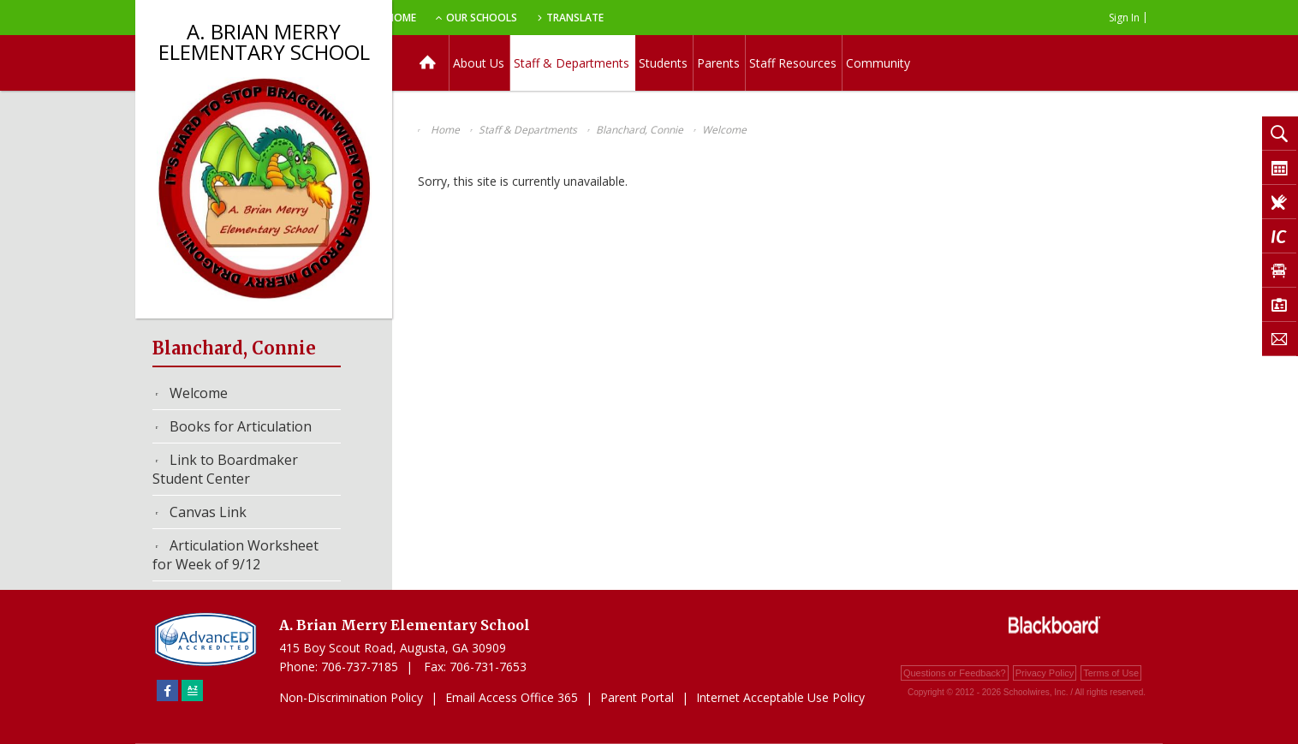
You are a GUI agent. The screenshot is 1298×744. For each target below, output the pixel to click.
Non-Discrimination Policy (351, 697)
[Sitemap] (192, 690)
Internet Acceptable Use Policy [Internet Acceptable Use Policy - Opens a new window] (780, 697)
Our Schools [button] (573, 17)
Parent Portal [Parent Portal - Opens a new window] (637, 697)
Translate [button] (671, 17)
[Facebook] (167, 690)
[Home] (428, 63)
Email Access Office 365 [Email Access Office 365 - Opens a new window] (511, 697)
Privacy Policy (1044, 673)
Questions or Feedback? (954, 673)
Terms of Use (1111, 673)
